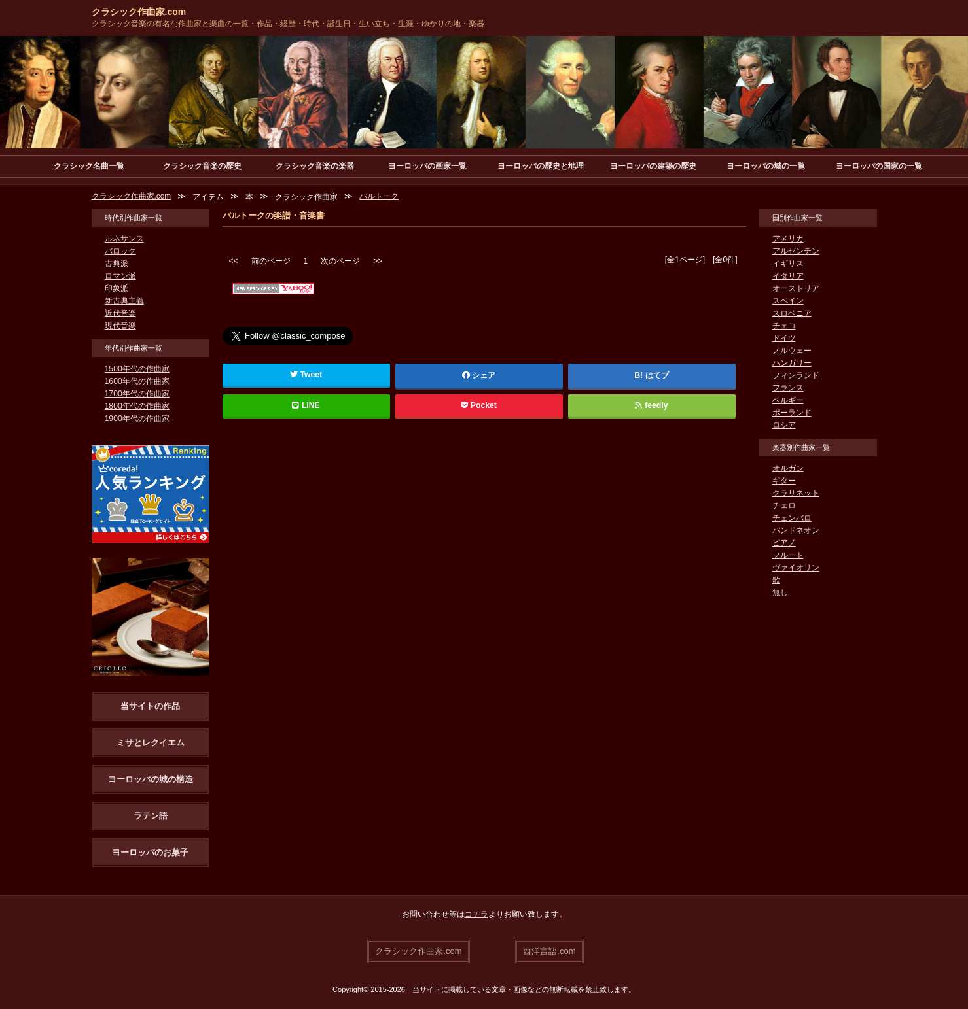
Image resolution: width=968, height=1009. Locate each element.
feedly (652, 405)
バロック (120, 251)
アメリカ (788, 238)
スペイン (788, 300)
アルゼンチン (795, 251)
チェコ (784, 325)
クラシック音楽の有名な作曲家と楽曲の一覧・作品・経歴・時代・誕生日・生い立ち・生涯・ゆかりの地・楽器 (288, 23)
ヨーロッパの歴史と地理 (540, 166)
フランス (788, 387)
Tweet (306, 374)
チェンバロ (792, 517)
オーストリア (795, 288)
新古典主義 (124, 300)
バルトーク (379, 196)
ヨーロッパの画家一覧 (427, 166)
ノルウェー (792, 350)
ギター (784, 480)
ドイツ (784, 338)
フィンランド (795, 375)
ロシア (784, 425)
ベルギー (788, 400)
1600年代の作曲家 (137, 381)
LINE (306, 405)
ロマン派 (120, 276)
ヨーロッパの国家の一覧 (879, 166)
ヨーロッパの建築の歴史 (653, 166)
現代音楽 (120, 325)
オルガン (788, 468)
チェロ (784, 505)
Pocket (479, 405)
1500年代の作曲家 (137, 368)
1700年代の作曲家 (137, 393)
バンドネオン (795, 530)
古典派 (116, 263)
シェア (479, 375)
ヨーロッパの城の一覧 (765, 166)
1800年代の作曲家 (137, 406)
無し (780, 592)
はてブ (657, 375)
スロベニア (792, 313)
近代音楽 (120, 313)
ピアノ (784, 542)
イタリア (788, 276)
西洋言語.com (549, 950)
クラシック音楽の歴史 (202, 166)
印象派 (116, 288)
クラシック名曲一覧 (89, 166)
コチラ (476, 914)
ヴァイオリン (795, 567)
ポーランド (792, 412)
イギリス (788, 263)
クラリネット (795, 493)
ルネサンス (124, 238)
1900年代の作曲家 (137, 418)
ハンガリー (792, 363)
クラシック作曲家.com (139, 12)
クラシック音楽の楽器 (315, 166)
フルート (788, 555)
